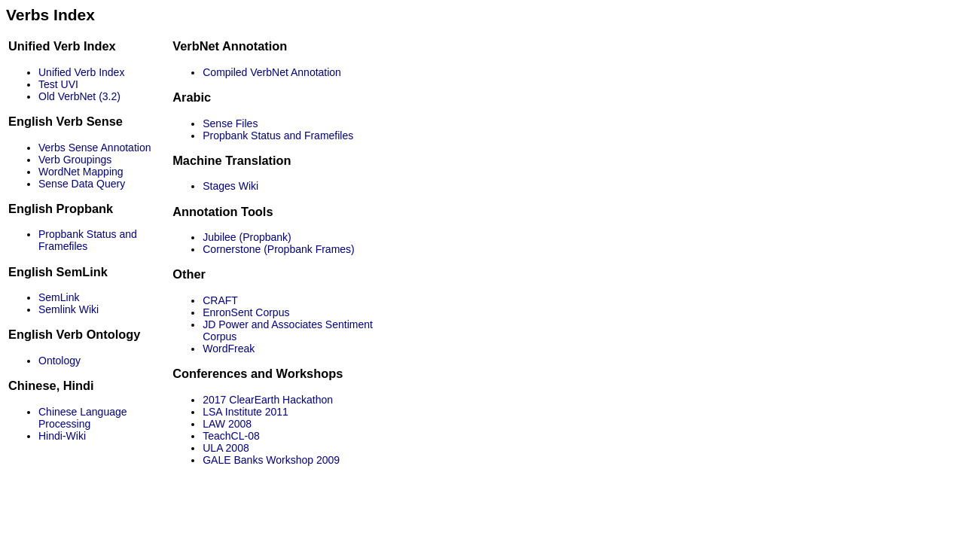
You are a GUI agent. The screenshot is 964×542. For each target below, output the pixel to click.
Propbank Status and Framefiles (278, 135)
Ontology (59, 361)
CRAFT (220, 300)
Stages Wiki (230, 186)
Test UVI (58, 84)
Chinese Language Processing (82, 418)
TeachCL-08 (231, 436)
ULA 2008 (226, 448)
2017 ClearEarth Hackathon (268, 400)
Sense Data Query (81, 184)
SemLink (58, 297)
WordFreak (229, 349)
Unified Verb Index (81, 72)
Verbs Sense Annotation (94, 148)
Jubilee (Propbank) (247, 237)
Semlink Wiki (68, 309)
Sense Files (230, 123)
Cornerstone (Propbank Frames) (279, 249)
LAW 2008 (227, 424)
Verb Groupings (74, 160)
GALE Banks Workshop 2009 (271, 460)
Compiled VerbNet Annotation (272, 72)
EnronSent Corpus (246, 312)
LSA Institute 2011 (245, 412)
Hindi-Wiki (62, 436)
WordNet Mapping (81, 172)
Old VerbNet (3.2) (79, 96)
